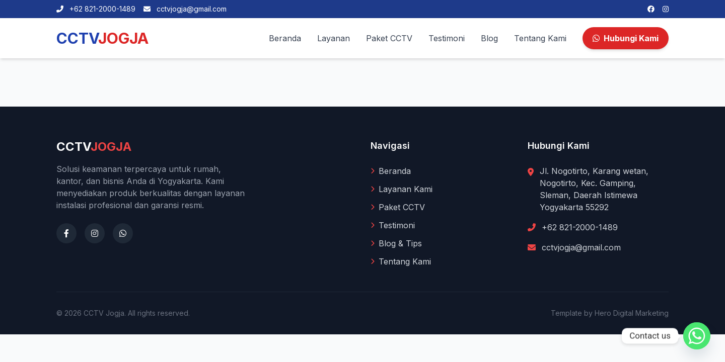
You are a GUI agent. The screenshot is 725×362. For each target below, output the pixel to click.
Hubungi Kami (626, 38)
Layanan (333, 38)
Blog (489, 38)
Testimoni (446, 38)
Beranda (285, 38)
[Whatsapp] (696, 335)
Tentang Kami (540, 38)
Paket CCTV (389, 38)
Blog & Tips (396, 243)
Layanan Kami (401, 189)
